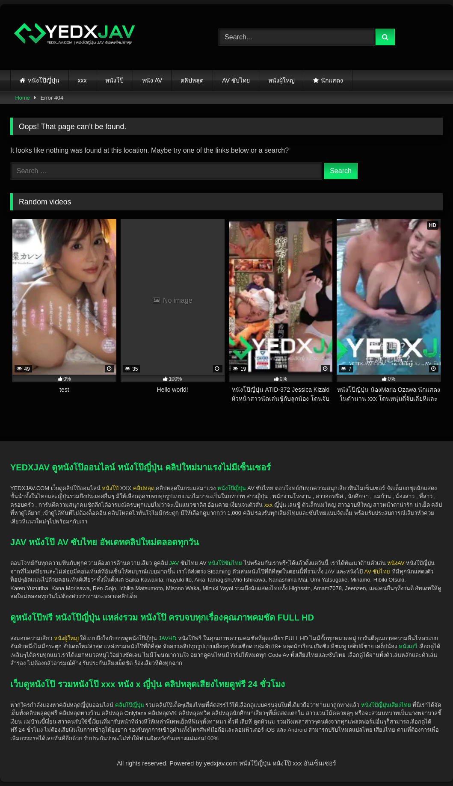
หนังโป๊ (114, 80)
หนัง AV (152, 80)
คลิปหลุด (192, 80)
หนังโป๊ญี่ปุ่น (43, 80)
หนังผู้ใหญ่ (281, 80)
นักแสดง (332, 80)
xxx (82, 80)
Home (22, 98)
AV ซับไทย (236, 80)
